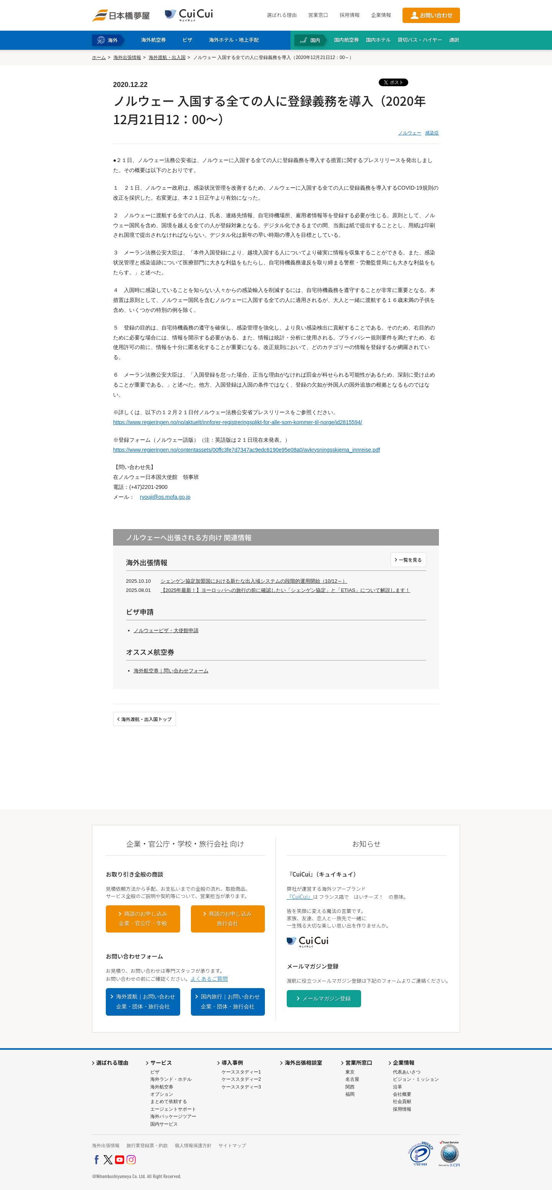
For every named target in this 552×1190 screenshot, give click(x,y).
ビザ (154, 1072)
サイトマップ (232, 1145)
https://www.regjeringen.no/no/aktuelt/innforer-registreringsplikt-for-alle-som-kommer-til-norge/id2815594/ (237, 422)
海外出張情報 (127, 57)
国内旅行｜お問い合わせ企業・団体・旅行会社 (230, 1001)
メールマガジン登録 (326, 998)
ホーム (99, 57)
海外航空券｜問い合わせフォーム (171, 671)
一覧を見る (410, 559)
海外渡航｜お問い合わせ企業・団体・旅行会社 (145, 1001)
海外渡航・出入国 (167, 57)
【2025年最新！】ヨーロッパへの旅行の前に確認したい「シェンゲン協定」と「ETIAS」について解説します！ (286, 590)
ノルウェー (409, 133)
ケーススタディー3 (241, 1087)
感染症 (432, 133)
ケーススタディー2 (241, 1079)
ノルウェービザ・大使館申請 (166, 630)
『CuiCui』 (300, 896)
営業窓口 (318, 14)
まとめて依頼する (168, 1101)
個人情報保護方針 (193, 1145)
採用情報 (350, 14)
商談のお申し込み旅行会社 (230, 919)
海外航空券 (161, 1087)
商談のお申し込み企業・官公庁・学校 (143, 919)
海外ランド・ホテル (171, 1079)
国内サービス (164, 1124)
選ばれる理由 (282, 14)
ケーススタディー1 (241, 1072)
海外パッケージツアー (173, 1116)
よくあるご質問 (209, 978)
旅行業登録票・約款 (147, 1145)
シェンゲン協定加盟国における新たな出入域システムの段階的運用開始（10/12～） (254, 581)
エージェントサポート (173, 1109)
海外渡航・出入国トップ (146, 719)
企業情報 (381, 14)
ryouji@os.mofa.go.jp (165, 497)
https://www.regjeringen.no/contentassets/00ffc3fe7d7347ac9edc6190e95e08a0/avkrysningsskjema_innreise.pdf (246, 450)
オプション (161, 1094)
